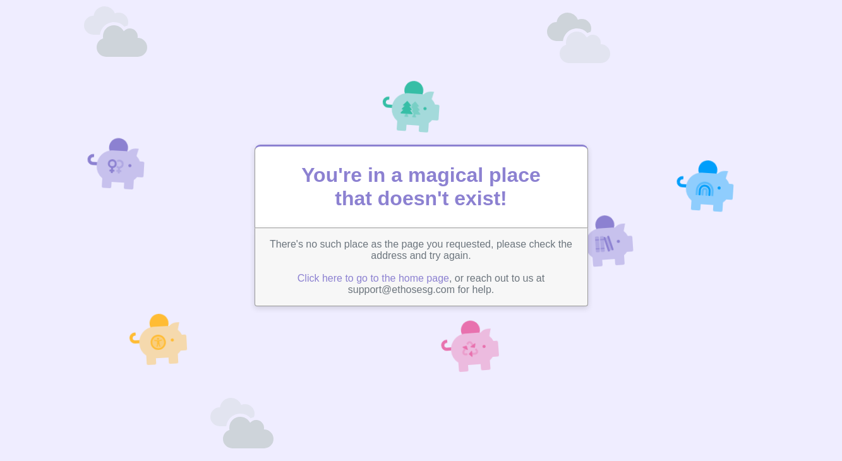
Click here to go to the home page (373, 278)
